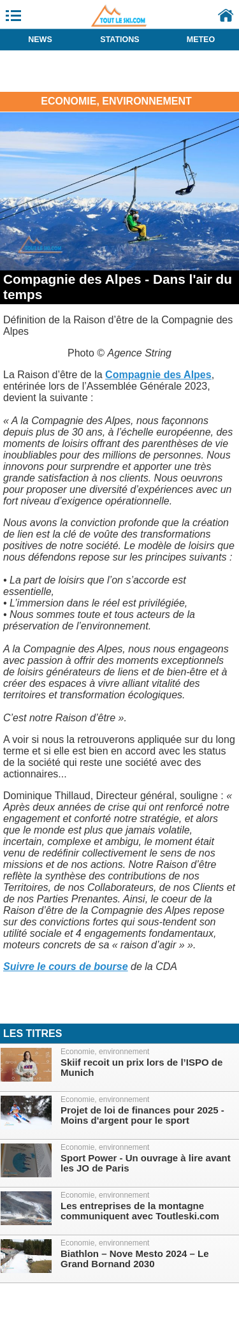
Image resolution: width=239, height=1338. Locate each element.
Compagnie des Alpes (158, 374)
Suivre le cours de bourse (65, 966)
